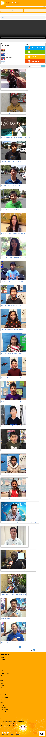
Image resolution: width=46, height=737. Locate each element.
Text (2, 683)
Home (2, 17)
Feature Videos (4, 697)
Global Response (5, 673)
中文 (12, 10)
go (33, 650)
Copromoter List (4, 675)
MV (2, 699)
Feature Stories (4, 709)
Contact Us (3, 730)
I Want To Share (4, 692)
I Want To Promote (5, 668)
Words (6, 17)
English (34, 10)
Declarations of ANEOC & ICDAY (8, 725)
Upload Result (4, 677)
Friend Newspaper (5, 713)
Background (3, 657)
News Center (4, 705)
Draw (2, 687)
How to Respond (4, 663)
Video (9, 17)
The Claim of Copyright (6, 665)
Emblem (3, 661)
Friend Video (4, 711)
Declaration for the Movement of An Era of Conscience (12, 721)
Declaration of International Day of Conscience (11, 723)
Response (3, 689)
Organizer (3, 659)
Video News (3, 707)
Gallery (2, 716)
